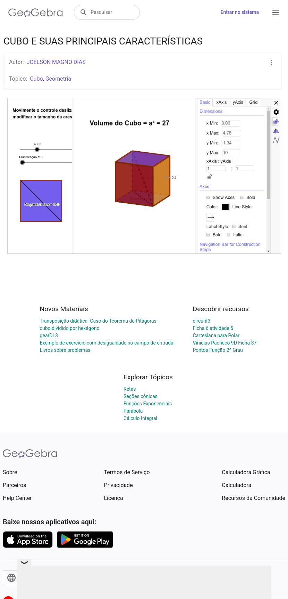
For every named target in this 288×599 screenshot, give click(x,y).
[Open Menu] (275, 12)
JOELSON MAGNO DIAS (56, 62)
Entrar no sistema (240, 12)
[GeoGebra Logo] (35, 12)
